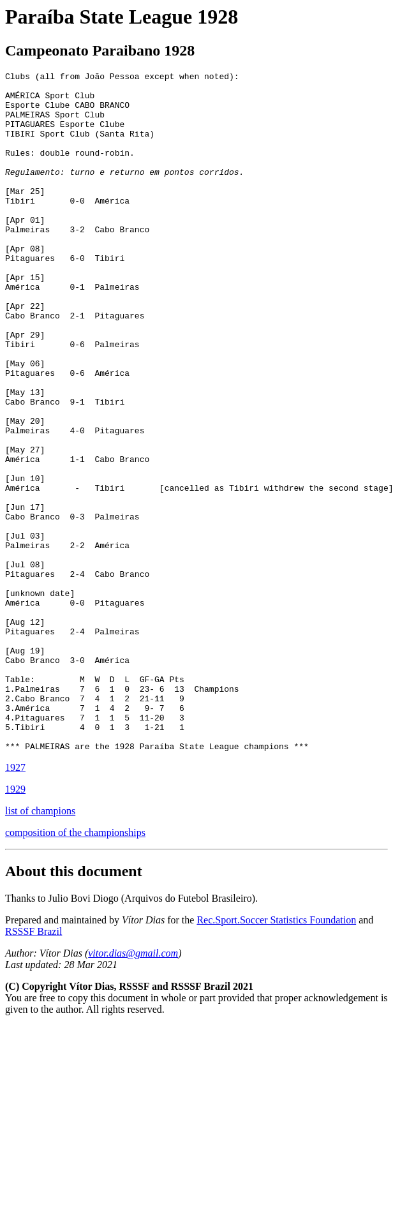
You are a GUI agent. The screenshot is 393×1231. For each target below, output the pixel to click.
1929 (15, 925)
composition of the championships (75, 968)
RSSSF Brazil (33, 1067)
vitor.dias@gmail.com (133, 1089)
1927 (15, 903)
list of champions (40, 946)
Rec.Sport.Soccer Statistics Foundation (276, 1055)
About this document (73, 1007)
